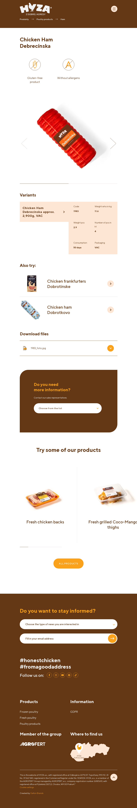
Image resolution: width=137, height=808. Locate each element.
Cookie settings (27, 787)
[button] (113, 143)
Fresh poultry (28, 717)
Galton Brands (36, 793)
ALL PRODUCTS (68, 563)
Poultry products (30, 723)
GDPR (74, 711)
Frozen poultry (29, 711)
